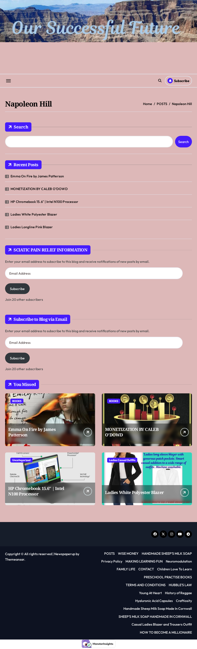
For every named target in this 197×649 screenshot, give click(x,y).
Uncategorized (21, 460)
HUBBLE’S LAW (180, 585)
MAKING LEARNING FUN (144, 561)
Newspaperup (64, 554)
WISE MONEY (128, 553)
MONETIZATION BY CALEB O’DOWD (39, 189)
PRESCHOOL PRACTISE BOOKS (168, 577)
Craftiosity (184, 601)
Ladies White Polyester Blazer (34, 214)
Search (18, 127)
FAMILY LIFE (126, 569)
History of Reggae (178, 593)
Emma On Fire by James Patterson (37, 176)
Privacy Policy (111, 561)
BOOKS (17, 401)
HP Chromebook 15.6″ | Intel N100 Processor (44, 202)
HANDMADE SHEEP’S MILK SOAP (167, 553)
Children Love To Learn (174, 569)
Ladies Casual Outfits (122, 460)
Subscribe (17, 289)
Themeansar (14, 559)
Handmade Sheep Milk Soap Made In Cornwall (157, 608)
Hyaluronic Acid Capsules (154, 601)
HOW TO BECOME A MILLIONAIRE (166, 632)
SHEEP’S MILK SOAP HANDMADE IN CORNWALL (155, 616)
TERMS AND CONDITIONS (146, 585)
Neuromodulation (179, 561)
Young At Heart (150, 593)
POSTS (109, 553)
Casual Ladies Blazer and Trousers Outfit (162, 624)
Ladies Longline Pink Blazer (32, 227)
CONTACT (146, 569)
